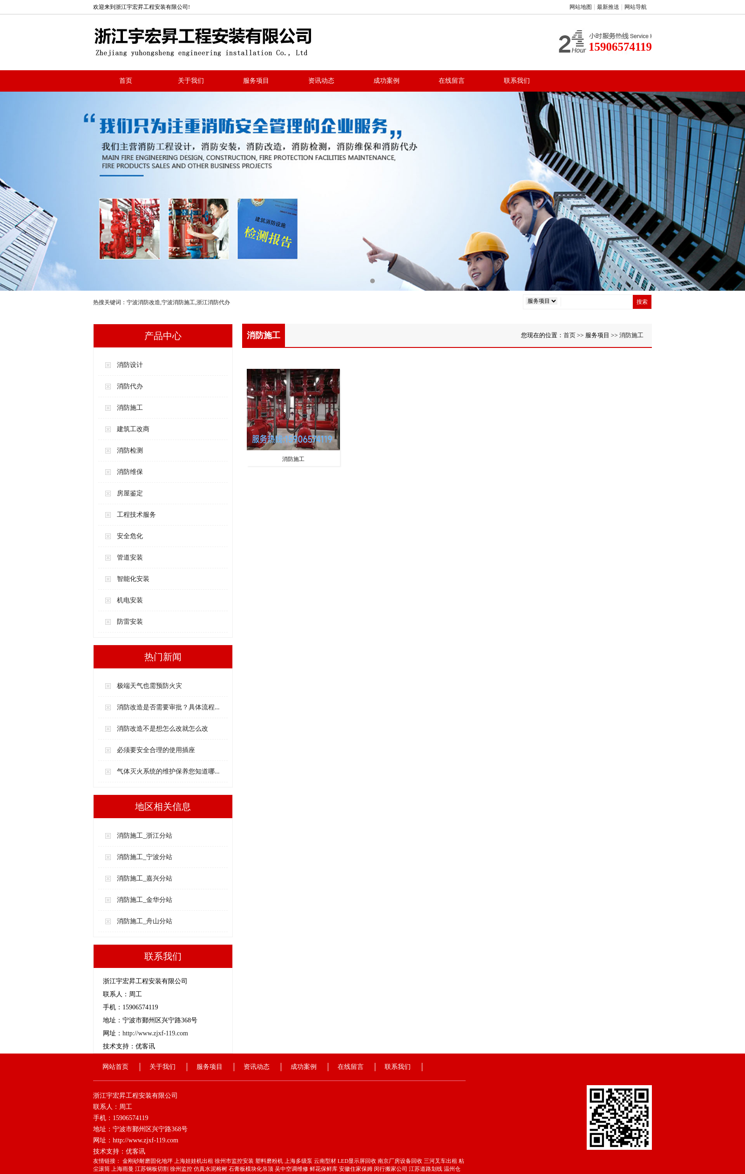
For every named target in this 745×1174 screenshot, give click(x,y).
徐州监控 (182, 1169)
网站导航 (635, 7)
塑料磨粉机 (269, 1161)
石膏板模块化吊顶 (252, 1169)
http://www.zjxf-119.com (155, 1033)
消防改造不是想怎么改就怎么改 (162, 728)
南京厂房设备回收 (401, 1161)
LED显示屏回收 (358, 1161)
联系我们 (517, 80)
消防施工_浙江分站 (144, 835)
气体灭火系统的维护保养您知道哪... (168, 771)
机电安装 (130, 600)
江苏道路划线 (426, 1169)
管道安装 (130, 557)
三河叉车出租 (441, 1161)
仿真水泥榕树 (211, 1169)
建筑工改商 (133, 429)
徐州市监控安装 (235, 1161)
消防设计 (130, 364)
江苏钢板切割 (152, 1169)
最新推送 (608, 7)
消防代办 (130, 386)
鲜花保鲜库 (324, 1169)
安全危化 (130, 536)
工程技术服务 (136, 514)
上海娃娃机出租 (194, 1161)
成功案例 (386, 80)
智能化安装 (133, 578)
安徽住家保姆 (356, 1169)
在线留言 (452, 80)
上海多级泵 (299, 1161)
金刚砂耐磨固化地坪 (148, 1161)
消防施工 (130, 407)
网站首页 (115, 1066)
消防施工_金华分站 (144, 899)
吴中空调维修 (292, 1169)
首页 (125, 80)
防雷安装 (130, 621)
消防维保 (130, 471)
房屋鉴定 (130, 493)
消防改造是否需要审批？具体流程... (168, 707)
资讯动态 (321, 80)
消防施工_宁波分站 (144, 857)
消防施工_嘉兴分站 (144, 878)
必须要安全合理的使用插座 (156, 750)
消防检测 (130, 450)
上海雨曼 (123, 1169)
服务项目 (256, 80)
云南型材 (326, 1161)
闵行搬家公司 (391, 1169)
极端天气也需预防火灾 (149, 685)
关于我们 (191, 80)
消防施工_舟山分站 (144, 921)
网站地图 (580, 7)
